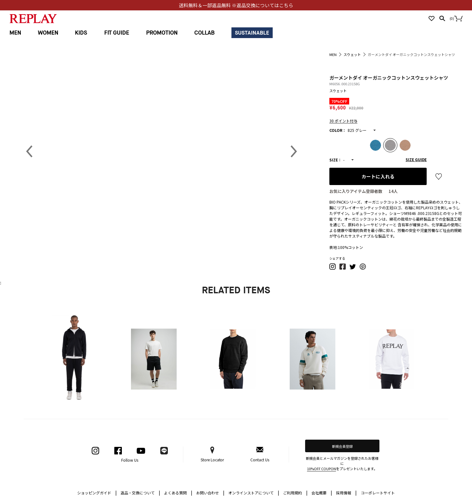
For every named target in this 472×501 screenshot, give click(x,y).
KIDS (81, 33)
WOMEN (48, 33)
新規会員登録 (342, 446)
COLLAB (204, 33)
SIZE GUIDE (416, 159)
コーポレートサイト (378, 492)
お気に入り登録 (438, 176)
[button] (332, 268)
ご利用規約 (295, 492)
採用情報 (343, 492)
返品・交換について (140, 492)
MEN (15, 33)
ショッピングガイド (97, 492)
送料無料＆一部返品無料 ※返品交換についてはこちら (236, 5)
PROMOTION (162, 33)
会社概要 (321, 492)
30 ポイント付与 (343, 120)
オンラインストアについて (253, 492)
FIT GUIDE (116, 33)
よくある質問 (178, 492)
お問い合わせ (210, 492)
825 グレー (357, 130)
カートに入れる (378, 176)
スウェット (338, 90)
